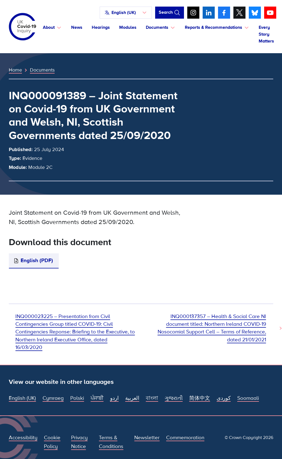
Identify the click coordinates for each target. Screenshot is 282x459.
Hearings (101, 27)
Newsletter (147, 438)
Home (15, 70)
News (76, 27)
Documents (42, 70)
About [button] (49, 27)
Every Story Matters (266, 34)
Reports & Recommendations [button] (213, 27)
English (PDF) (37, 260)
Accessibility (23, 438)
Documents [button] (157, 27)
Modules (127, 27)
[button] (126, 13)
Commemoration (185, 438)
